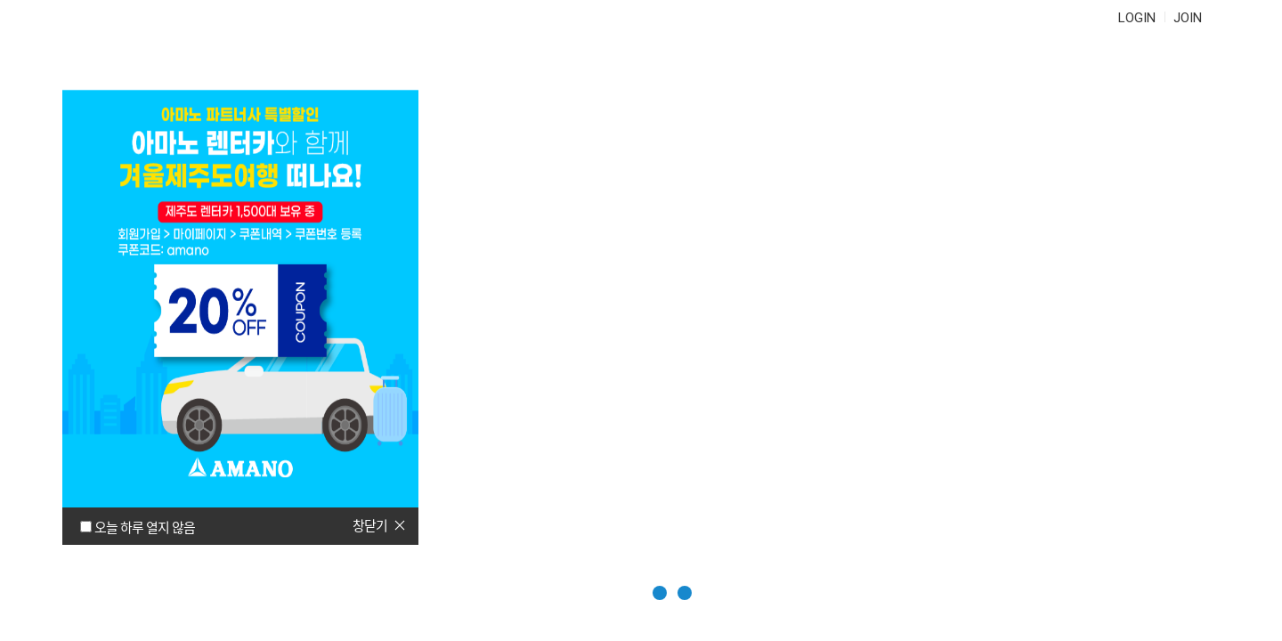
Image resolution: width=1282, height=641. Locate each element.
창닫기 (370, 525)
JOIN (1187, 18)
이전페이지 (1234, 536)
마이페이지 (943, 71)
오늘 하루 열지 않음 (144, 527)
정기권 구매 (341, 71)
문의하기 (813, 71)
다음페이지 (1234, 579)
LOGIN (1137, 18)
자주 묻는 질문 (670, 71)
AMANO (150, 71)
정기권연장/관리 (501, 71)
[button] (616, 593)
